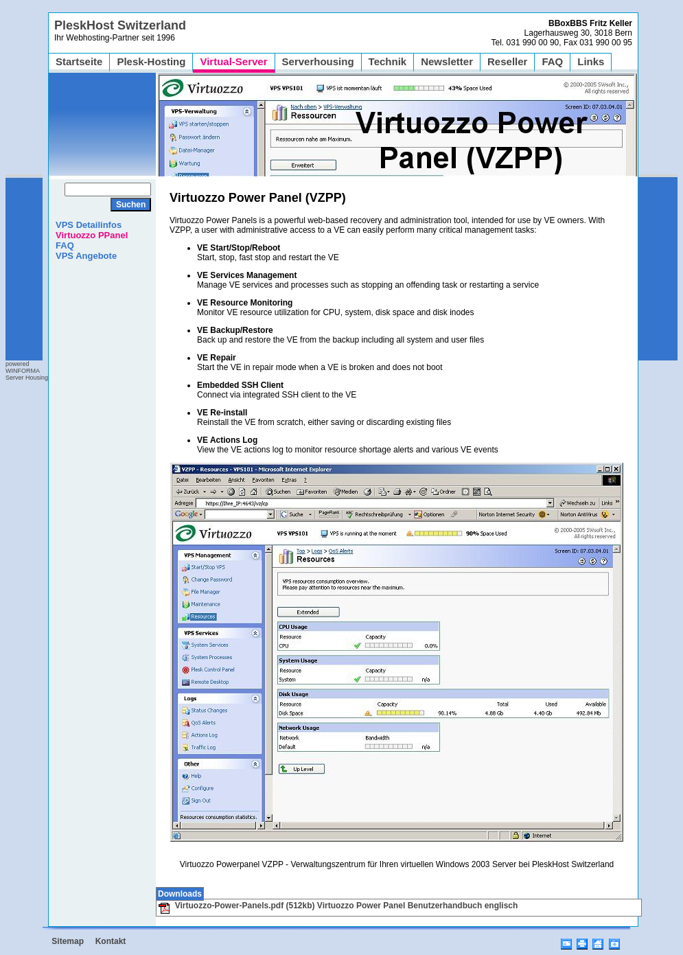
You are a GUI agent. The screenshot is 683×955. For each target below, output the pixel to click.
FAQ (552, 61)
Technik (388, 61)
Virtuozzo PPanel (92, 235)
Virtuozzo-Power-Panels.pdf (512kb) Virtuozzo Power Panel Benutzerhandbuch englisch (338, 905)
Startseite (79, 61)
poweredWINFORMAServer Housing (26, 370)
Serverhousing (318, 61)
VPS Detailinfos (88, 225)
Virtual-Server (233, 61)
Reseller (507, 61)
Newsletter (447, 61)
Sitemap (67, 941)
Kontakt (110, 941)
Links (590, 61)
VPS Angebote (86, 256)
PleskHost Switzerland (120, 25)
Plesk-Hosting (151, 61)
